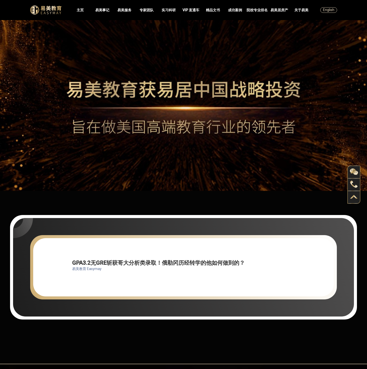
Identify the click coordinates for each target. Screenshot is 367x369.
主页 (80, 10)
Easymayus (46, 10)
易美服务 (124, 10)
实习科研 (169, 10)
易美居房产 (279, 10)
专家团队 (147, 10)
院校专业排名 (257, 10)
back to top (354, 197)
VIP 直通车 (190, 10)
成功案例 (235, 10)
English (328, 10)
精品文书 (213, 10)
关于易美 (301, 10)
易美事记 (102, 10)
